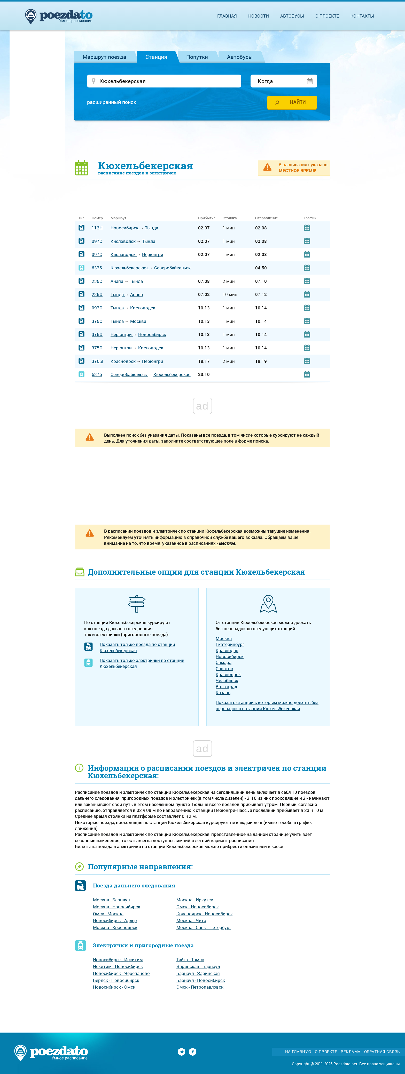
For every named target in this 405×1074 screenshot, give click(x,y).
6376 (97, 375)
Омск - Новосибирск (197, 907)
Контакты (362, 16)
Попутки (197, 56)
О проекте (327, 16)
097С (97, 242)
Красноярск (124, 362)
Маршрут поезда (104, 56)
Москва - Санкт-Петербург (203, 928)
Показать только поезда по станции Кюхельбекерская (137, 648)
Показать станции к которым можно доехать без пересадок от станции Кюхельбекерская (267, 706)
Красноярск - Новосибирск (204, 914)
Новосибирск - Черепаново (121, 974)
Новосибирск (125, 228)
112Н (97, 228)
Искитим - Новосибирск (118, 967)
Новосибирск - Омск (114, 988)
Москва (138, 322)
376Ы (97, 362)
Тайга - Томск (190, 960)
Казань (223, 693)
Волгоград (226, 687)
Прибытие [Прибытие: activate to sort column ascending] (206, 218)
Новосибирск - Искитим (118, 960)
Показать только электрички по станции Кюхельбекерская (142, 664)
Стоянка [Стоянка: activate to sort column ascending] (230, 218)
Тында (151, 228)
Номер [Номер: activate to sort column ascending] (97, 218)
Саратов (224, 669)
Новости (258, 16)
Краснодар (227, 651)
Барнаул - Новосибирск (200, 981)
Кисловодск (124, 242)
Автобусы (240, 56)
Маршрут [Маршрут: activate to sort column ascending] (118, 218)
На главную (298, 1052)
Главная (227, 16)
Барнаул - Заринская (198, 974)
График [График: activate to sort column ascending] (310, 218)
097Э (97, 308)
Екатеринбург (230, 645)
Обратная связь (382, 1052)
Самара (223, 663)
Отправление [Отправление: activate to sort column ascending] (266, 218)
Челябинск (227, 681)
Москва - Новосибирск (116, 907)
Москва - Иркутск (194, 900)
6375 (97, 268)
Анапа (117, 282)
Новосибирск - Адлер (115, 921)
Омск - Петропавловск (199, 988)
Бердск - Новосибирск (116, 981)
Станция (156, 56)
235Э (97, 295)
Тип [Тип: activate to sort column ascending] (81, 218)
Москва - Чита (191, 921)
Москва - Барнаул (111, 900)
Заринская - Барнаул (198, 967)
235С (97, 282)
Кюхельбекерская (130, 268)
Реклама (351, 1052)
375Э (97, 322)
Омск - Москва (108, 914)
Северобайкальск (172, 268)
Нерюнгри (152, 255)
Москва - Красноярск (115, 928)
